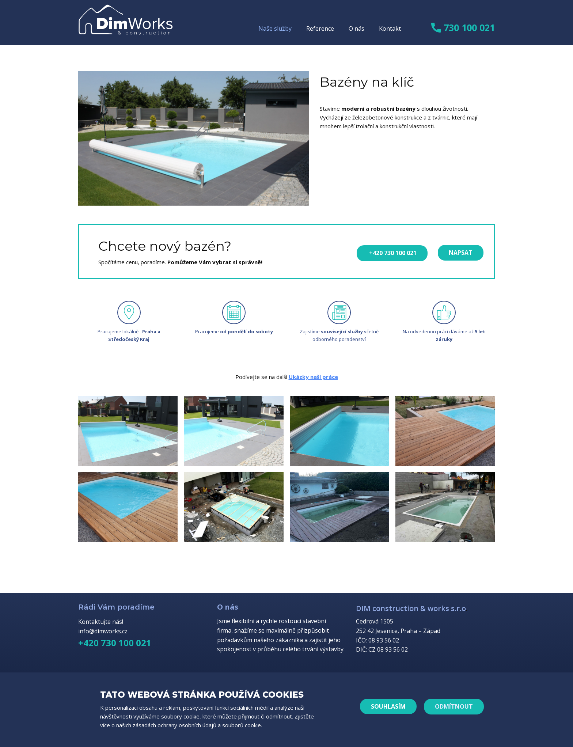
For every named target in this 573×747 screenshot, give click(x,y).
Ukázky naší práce (313, 376)
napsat (461, 253)
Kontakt (390, 28)
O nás (356, 28)
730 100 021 (463, 28)
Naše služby (275, 28)
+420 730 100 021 (392, 253)
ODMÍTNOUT (454, 706)
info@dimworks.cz (103, 631)
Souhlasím (388, 706)
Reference (320, 28)
